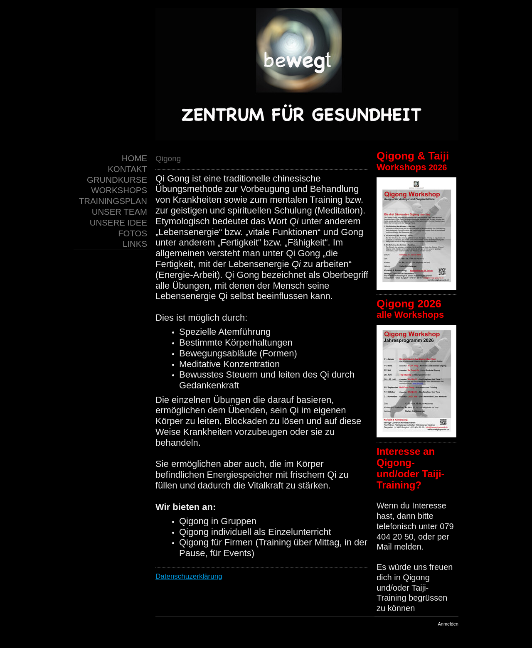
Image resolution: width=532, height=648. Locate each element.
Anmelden (448, 623)
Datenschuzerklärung (188, 576)
